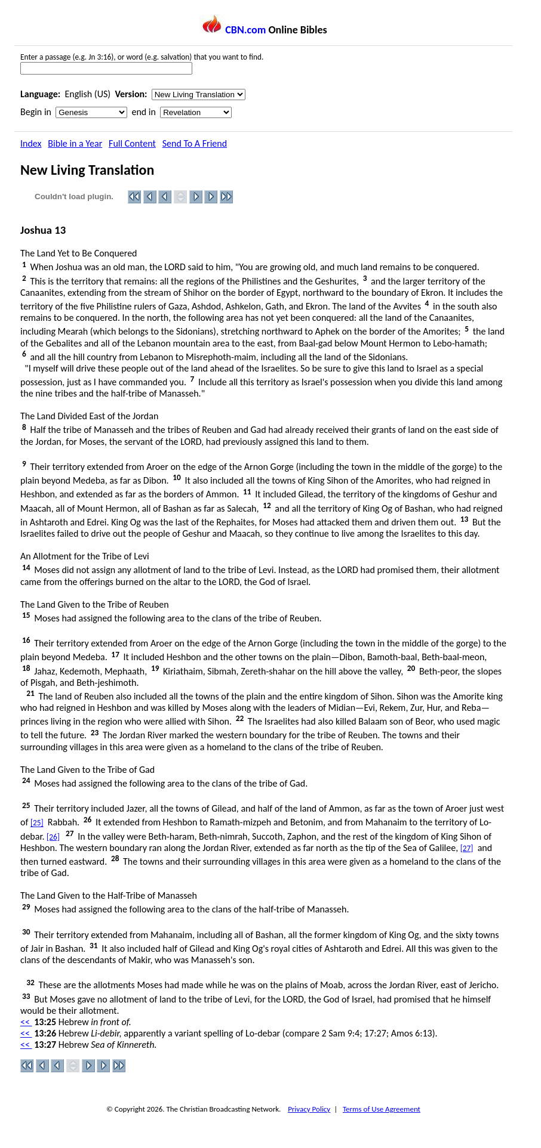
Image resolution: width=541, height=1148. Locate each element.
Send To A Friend (194, 143)
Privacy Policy (309, 1108)
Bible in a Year (75, 143)
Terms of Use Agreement (381, 1108)
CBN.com (232, 29)
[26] (53, 837)
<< (26, 1022)
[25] (37, 823)
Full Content (132, 143)
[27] (467, 848)
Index (31, 143)
